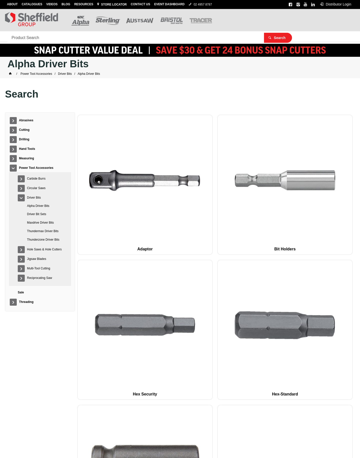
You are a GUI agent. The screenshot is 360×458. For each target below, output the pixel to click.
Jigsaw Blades (36, 259)
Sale (193, 37)
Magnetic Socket (327, 180)
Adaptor (102, 180)
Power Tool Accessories (159, 37)
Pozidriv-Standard (327, 255)
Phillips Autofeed (159, 255)
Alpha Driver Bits (38, 206)
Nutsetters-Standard (103, 255)
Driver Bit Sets (36, 214)
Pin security (271, 255)
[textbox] (272, 20)
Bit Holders (159, 180)
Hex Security (215, 180)
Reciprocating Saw (39, 278)
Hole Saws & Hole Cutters (44, 249)
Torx (215, 331)
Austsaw (204, 439)
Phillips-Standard (215, 255)
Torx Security (271, 331)
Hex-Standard (271, 180)
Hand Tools (91, 37)
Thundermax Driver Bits (42, 231)
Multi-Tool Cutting (38, 268)
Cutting (41, 37)
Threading (212, 37)
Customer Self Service (172, 446)
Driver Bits (34, 197)
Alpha (180, 439)
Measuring (120, 37)
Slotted (103, 331)
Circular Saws (36, 188)
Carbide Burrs (36, 178)
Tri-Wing (327, 331)
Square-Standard (159, 331)
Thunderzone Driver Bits (43, 239)
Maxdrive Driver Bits (40, 222)
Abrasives (16, 37)
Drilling (65, 37)
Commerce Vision (206, 446)
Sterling (191, 439)
